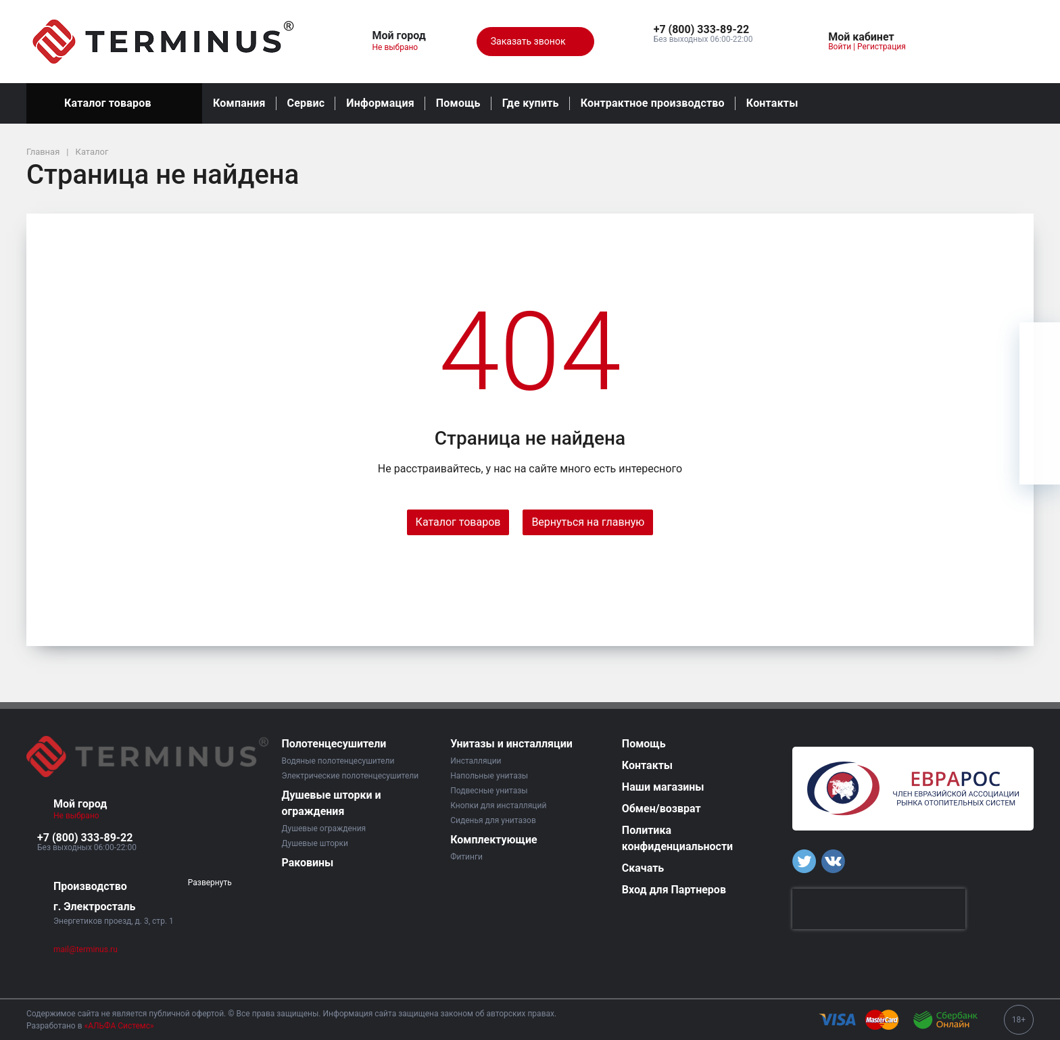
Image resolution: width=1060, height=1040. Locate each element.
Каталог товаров (114, 103)
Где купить (530, 103)
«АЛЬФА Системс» (119, 1026)
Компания (239, 103)
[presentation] (878, 909)
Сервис (306, 103)
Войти (839, 46)
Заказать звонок (535, 42)
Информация (380, 103)
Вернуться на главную (587, 522)
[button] (703, 29)
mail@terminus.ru (85, 949)
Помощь (458, 103)
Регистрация (881, 46)
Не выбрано (400, 47)
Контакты (772, 103)
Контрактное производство (653, 103)
